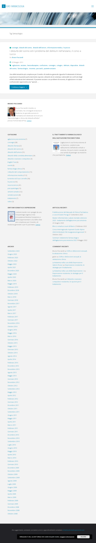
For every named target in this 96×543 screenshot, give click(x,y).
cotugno (59, 65)
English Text (12, 162)
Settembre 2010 (14, 441)
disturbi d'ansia (13, 146)
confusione (44, 65)
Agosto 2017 (12, 307)
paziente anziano (50, 68)
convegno (52, 65)
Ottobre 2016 (12, 326)
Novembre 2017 (13, 303)
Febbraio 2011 (13, 428)
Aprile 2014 (12, 359)
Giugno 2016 (12, 330)
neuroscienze (13, 185)
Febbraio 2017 (13, 317)
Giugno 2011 (12, 415)
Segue (29, 121)
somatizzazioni (13, 195)
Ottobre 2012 (12, 386)
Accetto (83, 537)
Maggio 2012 (12, 392)
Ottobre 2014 (12, 353)
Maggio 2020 (12, 274)
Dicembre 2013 (13, 366)
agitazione (16, 65)
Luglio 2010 (12, 445)
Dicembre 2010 (13, 435)
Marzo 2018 (12, 297)
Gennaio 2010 (13, 464)
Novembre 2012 (13, 382)
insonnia (32, 68)
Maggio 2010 (12, 451)
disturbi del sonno (25, 48)
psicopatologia (13, 188)
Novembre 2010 (13, 438)
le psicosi (67, 48)
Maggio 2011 (12, 418)
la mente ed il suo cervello (17, 179)
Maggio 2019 (12, 284)
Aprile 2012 (12, 395)
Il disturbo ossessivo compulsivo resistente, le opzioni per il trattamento (67, 281)
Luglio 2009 (12, 484)
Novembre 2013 (13, 369)
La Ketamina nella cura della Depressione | (68, 271)
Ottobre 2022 (12, 261)
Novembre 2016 (13, 323)
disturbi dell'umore (39, 48)
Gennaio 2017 (13, 320)
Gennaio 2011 (13, 432)
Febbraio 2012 (13, 399)
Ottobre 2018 (12, 294)
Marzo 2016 (12, 336)
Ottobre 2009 (12, 474)
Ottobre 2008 (12, 514)
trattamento (12, 198)
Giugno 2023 (12, 254)
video (10, 202)
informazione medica (54, 48)
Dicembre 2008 (13, 507)
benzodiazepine (32, 65)
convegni (15, 48)
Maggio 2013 (12, 376)
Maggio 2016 (12, 333)
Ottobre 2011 (12, 409)
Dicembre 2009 (13, 468)
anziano (23, 65)
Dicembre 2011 (13, 405)
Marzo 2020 (12, 281)
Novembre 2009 (13, 471)
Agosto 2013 (12, 372)
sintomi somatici (13, 192)
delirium (66, 65)
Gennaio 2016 (13, 340)
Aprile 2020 (12, 277)
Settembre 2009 (14, 478)
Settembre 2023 (14, 251)
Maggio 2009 (12, 491)
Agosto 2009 (12, 481)
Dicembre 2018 (13, 290)
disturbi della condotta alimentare (20, 156)
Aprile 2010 (12, 455)
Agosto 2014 (12, 356)
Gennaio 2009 (13, 504)
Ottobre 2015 (12, 343)
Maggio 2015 (12, 346)
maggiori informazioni (67, 537)
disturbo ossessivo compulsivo (19, 159)
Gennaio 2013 (13, 379)
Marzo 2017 (12, 313)
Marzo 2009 (12, 497)
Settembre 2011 (14, 412)
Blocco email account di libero (63, 226)
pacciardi (39, 68)
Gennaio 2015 (13, 349)
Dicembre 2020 (13, 271)
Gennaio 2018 (13, 300)
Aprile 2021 (12, 267)
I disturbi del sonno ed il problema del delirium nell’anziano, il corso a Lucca (45, 52)
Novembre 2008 (13, 510)
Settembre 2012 (14, 389)
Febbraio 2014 (13, 363)
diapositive (74, 65)
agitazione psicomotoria (16, 139)
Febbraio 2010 (13, 461)
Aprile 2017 (12, 310)
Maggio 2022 (12, 264)
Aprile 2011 (12, 422)
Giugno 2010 (12, 448)
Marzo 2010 (12, 458)
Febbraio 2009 (13, 501)
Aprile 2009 (12, 494)
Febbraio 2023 (13, 258)
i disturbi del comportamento (18, 172)
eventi (10, 165)
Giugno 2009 (12, 487)
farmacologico (23, 68)
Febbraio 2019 (13, 287)
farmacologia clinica (15, 169)
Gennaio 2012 (13, 402)
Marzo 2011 (12, 425)
